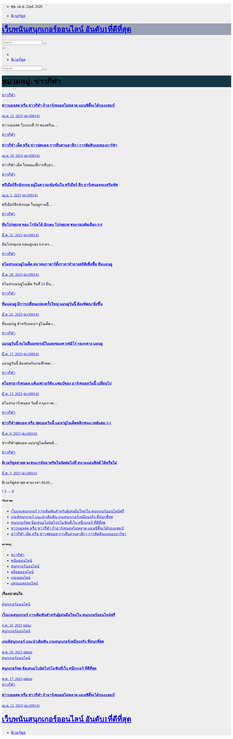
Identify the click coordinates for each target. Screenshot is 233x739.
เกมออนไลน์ (20, 578)
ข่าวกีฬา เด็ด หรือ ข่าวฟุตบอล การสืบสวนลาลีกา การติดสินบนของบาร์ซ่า (59, 145)
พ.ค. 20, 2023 (12, 652)
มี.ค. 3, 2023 (11, 473)
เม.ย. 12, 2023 (12, 116)
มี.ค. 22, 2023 (12, 314)
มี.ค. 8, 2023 (11, 434)
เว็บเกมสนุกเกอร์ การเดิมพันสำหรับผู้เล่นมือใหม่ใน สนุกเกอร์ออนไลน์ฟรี (67, 511)
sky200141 (32, 116)
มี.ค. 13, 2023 (12, 394)
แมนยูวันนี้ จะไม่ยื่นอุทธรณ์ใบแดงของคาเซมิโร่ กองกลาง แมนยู (52, 344)
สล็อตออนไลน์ (22, 572)
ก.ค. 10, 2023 (12, 625)
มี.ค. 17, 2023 (12, 354)
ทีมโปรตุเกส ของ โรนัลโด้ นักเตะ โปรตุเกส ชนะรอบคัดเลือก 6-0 (52, 225)
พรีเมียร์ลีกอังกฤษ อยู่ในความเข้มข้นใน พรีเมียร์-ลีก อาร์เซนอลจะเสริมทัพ (60, 185)
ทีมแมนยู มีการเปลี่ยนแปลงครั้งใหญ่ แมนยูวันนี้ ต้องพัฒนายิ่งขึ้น (52, 304)
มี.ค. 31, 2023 (12, 235)
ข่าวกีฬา (8, 95)
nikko (27, 625)
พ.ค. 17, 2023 (12, 679)
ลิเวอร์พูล (18, 16)
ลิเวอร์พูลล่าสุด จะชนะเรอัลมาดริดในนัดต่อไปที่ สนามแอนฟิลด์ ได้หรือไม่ (59, 463)
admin (27, 652)
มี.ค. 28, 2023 (12, 275)
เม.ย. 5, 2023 (11, 195)
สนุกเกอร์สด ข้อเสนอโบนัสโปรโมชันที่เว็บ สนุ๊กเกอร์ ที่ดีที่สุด (58, 523)
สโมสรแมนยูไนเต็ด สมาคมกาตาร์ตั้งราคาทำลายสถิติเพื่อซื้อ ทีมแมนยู (57, 264)
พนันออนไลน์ (21, 560)
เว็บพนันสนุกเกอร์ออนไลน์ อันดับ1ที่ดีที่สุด (66, 29)
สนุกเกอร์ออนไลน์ (25, 566)
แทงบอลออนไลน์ (24, 583)
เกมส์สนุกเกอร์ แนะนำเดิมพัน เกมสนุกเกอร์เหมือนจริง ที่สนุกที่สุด (62, 517)
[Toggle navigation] (3, 48)
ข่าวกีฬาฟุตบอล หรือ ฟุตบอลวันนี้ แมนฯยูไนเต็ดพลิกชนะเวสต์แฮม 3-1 (56, 423)
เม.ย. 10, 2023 (12, 156)
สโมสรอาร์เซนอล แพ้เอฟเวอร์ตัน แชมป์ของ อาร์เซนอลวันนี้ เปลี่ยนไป (56, 383)
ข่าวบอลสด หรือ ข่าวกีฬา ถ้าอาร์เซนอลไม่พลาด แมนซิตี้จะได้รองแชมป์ (58, 105)
